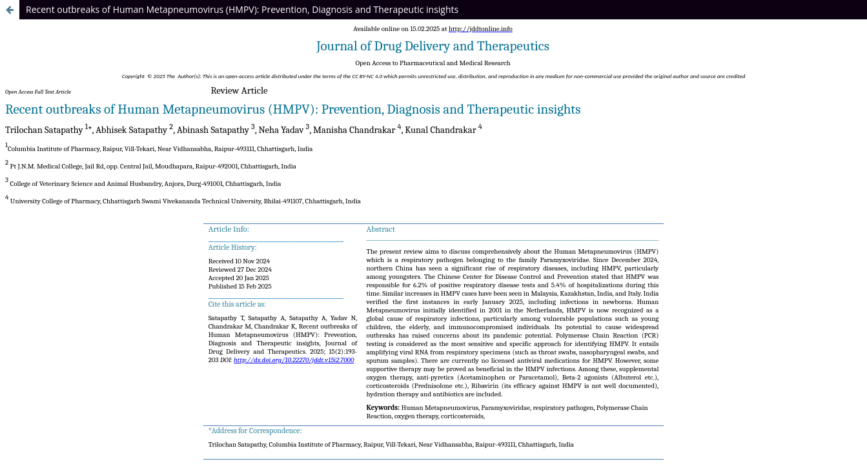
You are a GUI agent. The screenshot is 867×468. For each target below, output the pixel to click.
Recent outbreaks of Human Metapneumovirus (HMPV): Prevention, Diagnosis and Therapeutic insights (242, 9)
